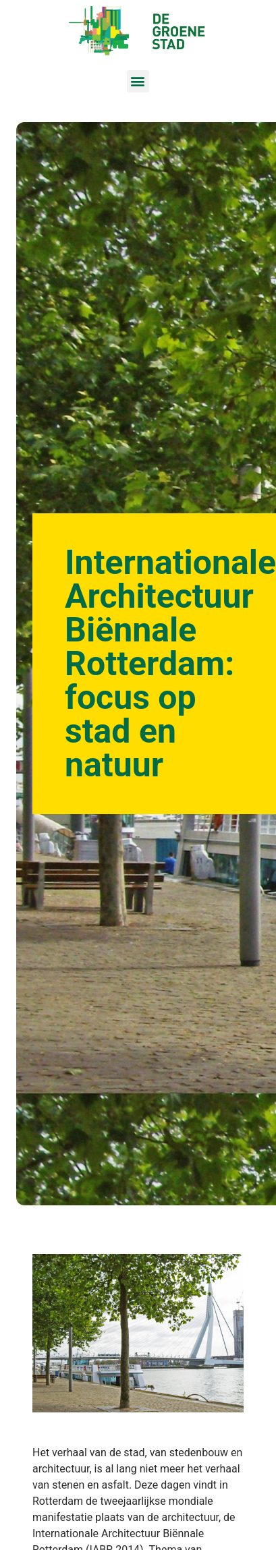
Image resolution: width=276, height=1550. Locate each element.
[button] (138, 81)
